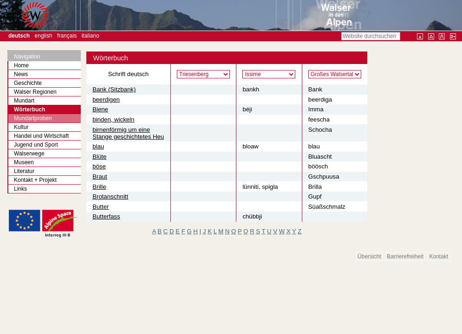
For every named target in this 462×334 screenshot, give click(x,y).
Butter (100, 206)
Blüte (99, 156)
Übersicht (369, 256)
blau (98, 146)
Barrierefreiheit (405, 256)
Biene (100, 109)
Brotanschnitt (110, 196)
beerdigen (106, 99)
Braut (99, 176)
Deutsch (19, 35)
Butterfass (106, 216)
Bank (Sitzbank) (114, 89)
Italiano (90, 35)
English (43, 35)
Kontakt (439, 256)
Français (67, 35)
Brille (99, 186)
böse (99, 166)
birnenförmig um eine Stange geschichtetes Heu (128, 133)
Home (21, 65)
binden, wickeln (113, 119)
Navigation (27, 56)
